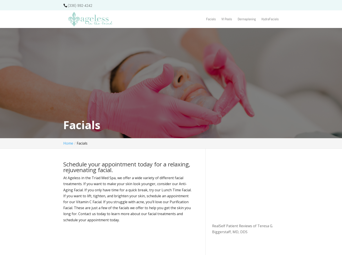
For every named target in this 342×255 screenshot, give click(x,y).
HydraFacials (270, 19)
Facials (211, 19)
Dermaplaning (247, 19)
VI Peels (226, 19)
